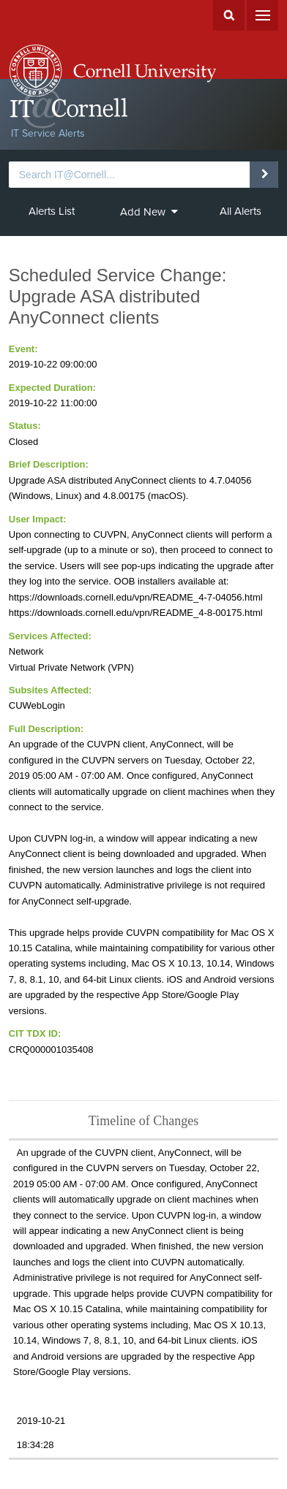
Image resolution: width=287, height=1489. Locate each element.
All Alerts (240, 211)
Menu (262, 15)
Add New (149, 211)
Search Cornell (229, 15)
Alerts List (52, 211)
